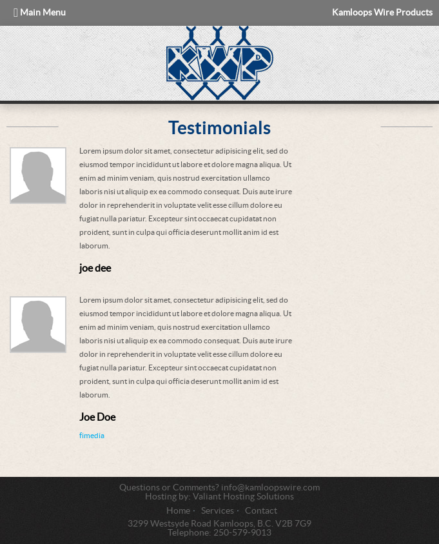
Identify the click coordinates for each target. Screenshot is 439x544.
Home (178, 511)
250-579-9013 (242, 533)
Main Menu (40, 12)
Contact (261, 511)
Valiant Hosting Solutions (243, 496)
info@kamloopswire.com (270, 487)
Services (217, 511)
